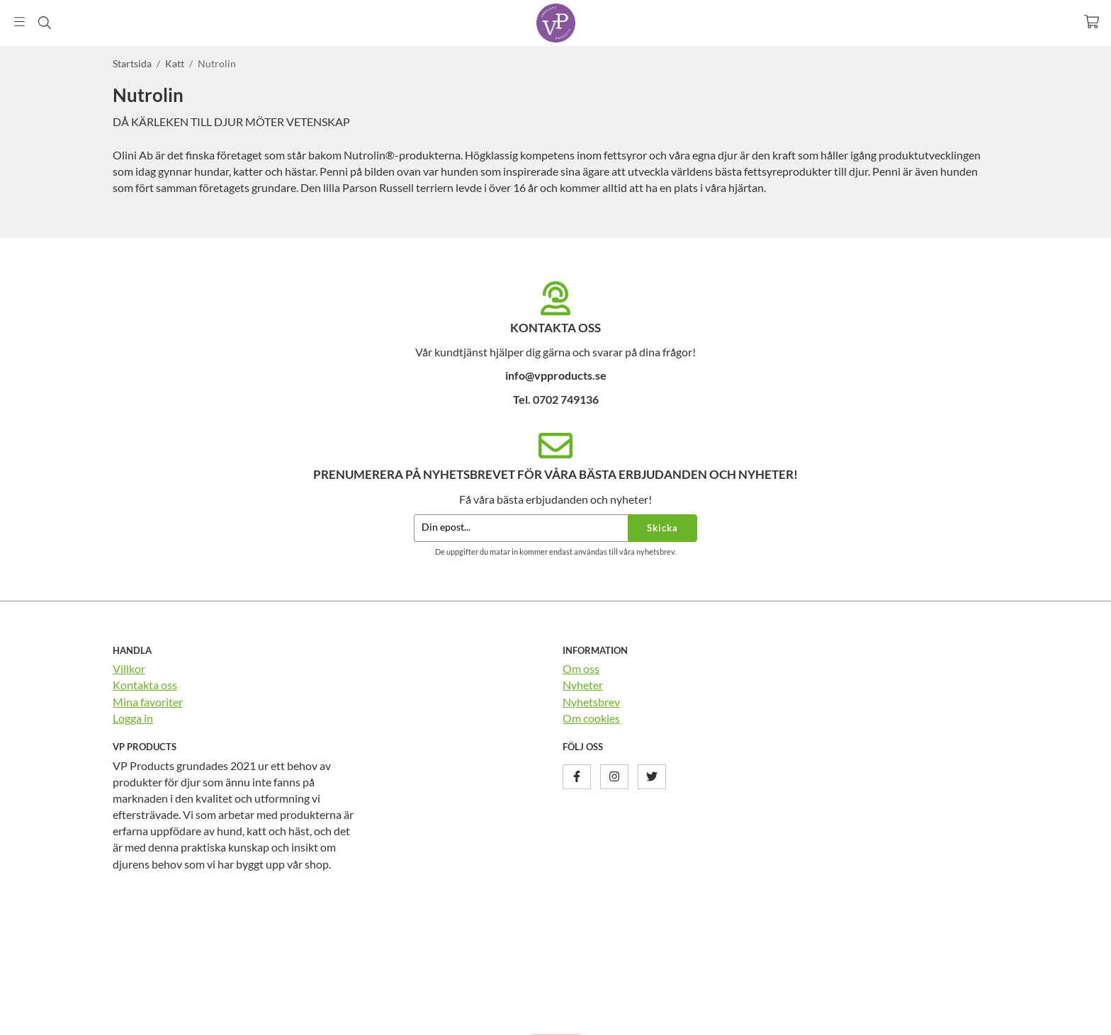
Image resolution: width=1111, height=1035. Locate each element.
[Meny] (19, 21)
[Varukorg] (1091, 21)
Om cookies (591, 718)
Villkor (129, 668)
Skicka (662, 527)
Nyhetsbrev (591, 701)
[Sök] (44, 22)
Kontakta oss (145, 684)
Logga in (133, 718)
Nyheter (583, 684)
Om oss (581, 668)
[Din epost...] (521, 528)
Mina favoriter (148, 701)
